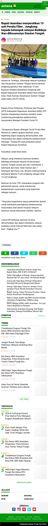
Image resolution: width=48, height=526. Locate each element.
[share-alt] (5, 253)
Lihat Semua (24, 399)
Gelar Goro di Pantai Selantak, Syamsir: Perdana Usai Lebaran (15, 385)
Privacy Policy (37, 519)
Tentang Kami (20, 517)
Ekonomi (29, 12)
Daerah (7, 12)
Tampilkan (41, 316)
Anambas (7, 245)
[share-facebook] (15, 253)
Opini (3, 499)
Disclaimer (27, 519)
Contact (29, 517)
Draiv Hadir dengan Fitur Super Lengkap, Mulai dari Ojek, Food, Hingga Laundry (17, 430)
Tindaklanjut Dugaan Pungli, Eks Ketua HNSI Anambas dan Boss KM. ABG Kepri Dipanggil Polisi (16, 331)
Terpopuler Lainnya (24, 482)
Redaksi (11, 517)
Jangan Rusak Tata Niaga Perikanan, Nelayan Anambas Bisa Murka (16, 345)
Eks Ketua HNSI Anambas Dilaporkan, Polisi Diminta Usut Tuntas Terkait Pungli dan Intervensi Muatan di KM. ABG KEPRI (15, 359)
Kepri (14, 12)
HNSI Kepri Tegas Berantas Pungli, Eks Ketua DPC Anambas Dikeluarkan (16, 373)
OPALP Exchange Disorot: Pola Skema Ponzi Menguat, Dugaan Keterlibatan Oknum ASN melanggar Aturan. (18, 416)
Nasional (20, 12)
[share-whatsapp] (33, 253)
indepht (37, 12)
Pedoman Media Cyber (14, 519)
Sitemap (37, 517)
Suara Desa (29, 499)
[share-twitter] (24, 253)
